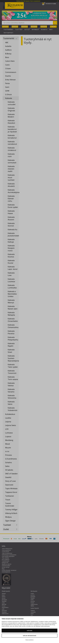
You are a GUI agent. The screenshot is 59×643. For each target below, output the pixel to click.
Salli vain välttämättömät (29, 635)
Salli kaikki (29, 630)
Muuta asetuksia (29, 640)
